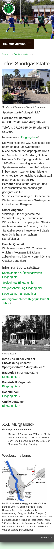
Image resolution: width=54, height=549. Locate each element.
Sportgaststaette (21, 54)
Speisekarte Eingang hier (18, 282)
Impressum (46, 537)
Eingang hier (30, 137)
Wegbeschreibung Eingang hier (22, 288)
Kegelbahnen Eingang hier (19, 293)
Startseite (6, 54)
